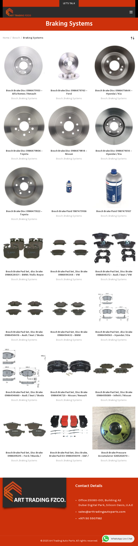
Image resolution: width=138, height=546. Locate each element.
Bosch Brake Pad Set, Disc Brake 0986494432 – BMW (68, 333)
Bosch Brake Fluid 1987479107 (113, 211)
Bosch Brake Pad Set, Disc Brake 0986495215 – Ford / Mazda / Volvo (24, 456)
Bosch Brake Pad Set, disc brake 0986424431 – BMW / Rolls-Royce (24, 273)
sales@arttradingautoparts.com (101, 511)
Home (6, 37)
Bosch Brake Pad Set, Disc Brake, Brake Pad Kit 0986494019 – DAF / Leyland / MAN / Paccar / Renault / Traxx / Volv (69, 458)
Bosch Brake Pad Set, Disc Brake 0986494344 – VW (68, 273)
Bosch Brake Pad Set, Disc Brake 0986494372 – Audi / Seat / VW (113, 273)
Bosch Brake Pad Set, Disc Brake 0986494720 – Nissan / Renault (68, 394)
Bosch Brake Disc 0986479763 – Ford (69, 92)
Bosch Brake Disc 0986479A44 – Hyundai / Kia (113, 92)
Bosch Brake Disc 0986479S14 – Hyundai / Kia (114, 152)
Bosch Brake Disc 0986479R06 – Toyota (24, 152)
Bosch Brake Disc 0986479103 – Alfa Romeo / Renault (24, 92)
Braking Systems (28, 98)
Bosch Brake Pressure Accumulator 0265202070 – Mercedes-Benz (113, 456)
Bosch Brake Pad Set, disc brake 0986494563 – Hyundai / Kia (113, 333)
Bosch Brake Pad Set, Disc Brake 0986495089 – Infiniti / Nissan (113, 394)
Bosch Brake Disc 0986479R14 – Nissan (69, 152)
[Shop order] (132, 38)
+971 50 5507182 (90, 518)
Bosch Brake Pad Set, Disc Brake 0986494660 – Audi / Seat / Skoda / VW (24, 395)
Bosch (16, 37)
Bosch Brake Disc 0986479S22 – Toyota (24, 213)
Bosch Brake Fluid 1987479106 (69, 211)
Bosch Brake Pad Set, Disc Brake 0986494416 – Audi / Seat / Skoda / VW (24, 335)
